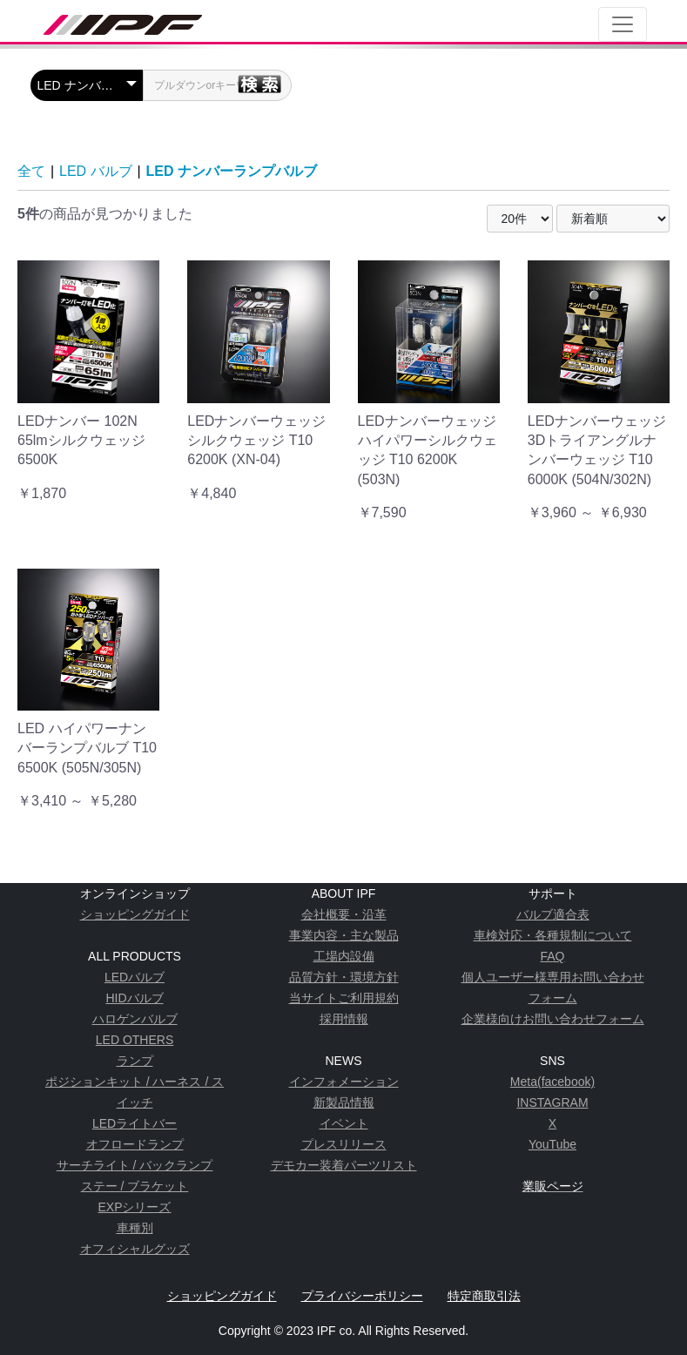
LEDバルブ (134, 977)
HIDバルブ (134, 998)
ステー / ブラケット (135, 1186)
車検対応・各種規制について (553, 935)
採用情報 (344, 1019)
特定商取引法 (484, 1296)
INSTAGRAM (552, 1102)
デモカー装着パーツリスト (344, 1165)
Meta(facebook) (552, 1082)
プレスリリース (344, 1144)
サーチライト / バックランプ (135, 1165)
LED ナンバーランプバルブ (231, 171)
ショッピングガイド (135, 914)
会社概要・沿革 (344, 914)
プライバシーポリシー (362, 1296)
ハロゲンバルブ (135, 1019)
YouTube (552, 1144)
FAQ (552, 956)
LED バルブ (95, 171)
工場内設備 (343, 956)
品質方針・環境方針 (344, 977)
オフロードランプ (135, 1144)
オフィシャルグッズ (135, 1249)
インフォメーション (344, 1082)
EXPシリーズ (134, 1207)
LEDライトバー (134, 1123)
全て (31, 171)
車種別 (135, 1228)
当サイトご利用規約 (344, 998)
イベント (344, 1123)
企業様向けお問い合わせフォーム (552, 1019)
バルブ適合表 (552, 914)
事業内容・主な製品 (344, 935)
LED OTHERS (134, 1040)
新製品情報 (343, 1102)
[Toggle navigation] (622, 24)
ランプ (135, 1061)
